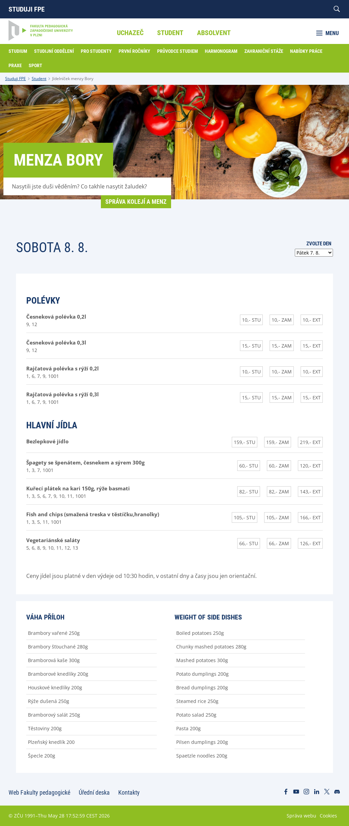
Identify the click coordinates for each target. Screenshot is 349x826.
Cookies (328, 815)
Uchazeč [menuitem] (130, 33)
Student (39, 78)
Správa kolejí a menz (136, 201)
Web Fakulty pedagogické (39, 792)
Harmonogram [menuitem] (221, 51)
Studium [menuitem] (18, 51)
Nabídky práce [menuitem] (306, 51)
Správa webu (301, 815)
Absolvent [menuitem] (214, 33)
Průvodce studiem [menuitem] (177, 51)
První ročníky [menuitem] (134, 51)
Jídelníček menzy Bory (72, 78)
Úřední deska (94, 792)
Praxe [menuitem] (15, 65)
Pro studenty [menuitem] (96, 51)
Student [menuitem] (170, 33)
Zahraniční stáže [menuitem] (263, 51)
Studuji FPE (27, 9)
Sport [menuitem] (35, 65)
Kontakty (129, 792)
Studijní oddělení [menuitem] (54, 51)
